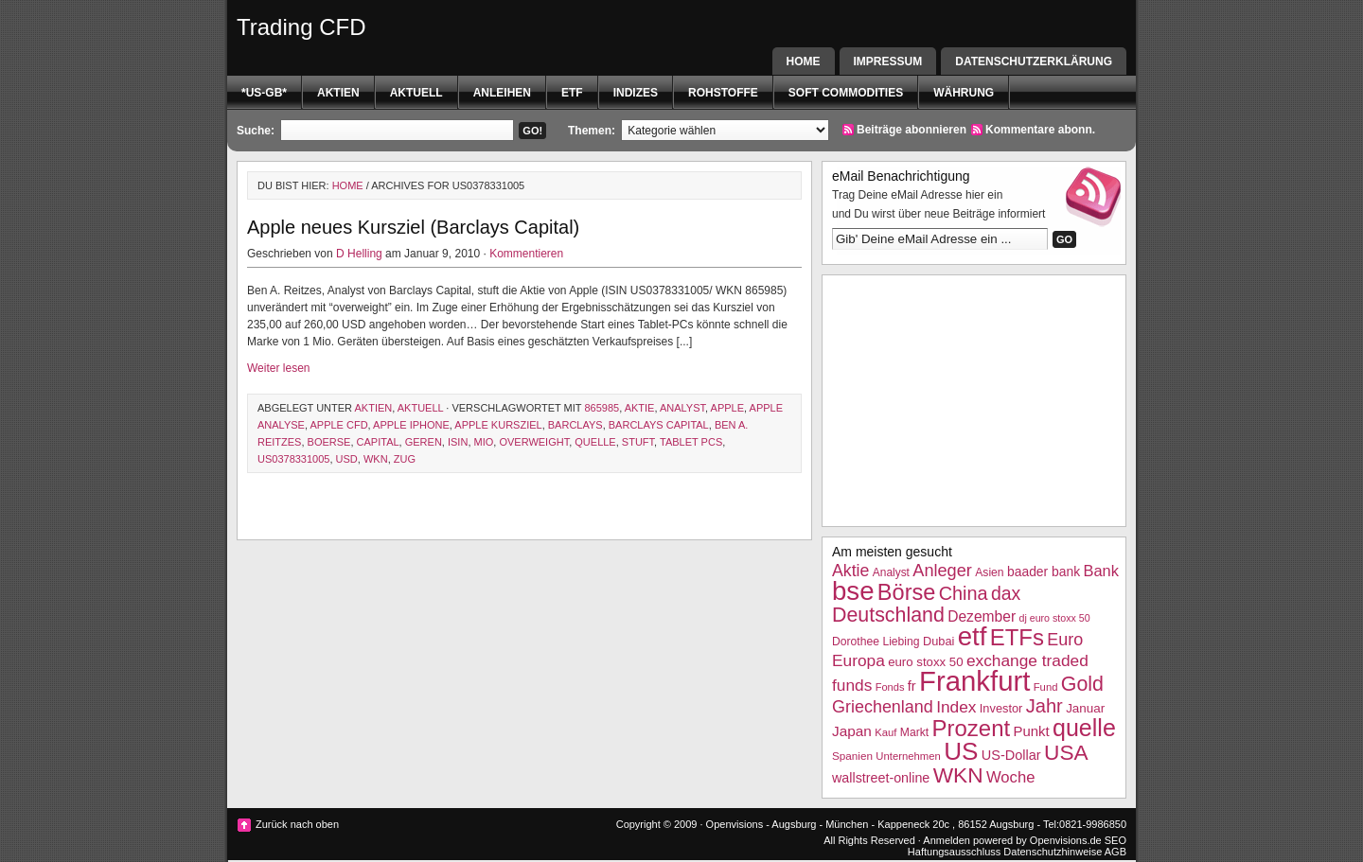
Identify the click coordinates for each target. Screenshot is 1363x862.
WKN (375, 459)
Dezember (981, 616)
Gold (1082, 684)
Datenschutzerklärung (1033, 61)
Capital (378, 442)
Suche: (255, 130)
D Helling (359, 253)
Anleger (942, 570)
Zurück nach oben (297, 824)
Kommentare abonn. (1040, 129)
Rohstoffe (723, 92)
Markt (914, 732)
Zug (405, 459)
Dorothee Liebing (876, 641)
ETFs (1017, 637)
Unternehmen (908, 756)
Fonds (890, 687)
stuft (638, 442)
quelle (595, 442)
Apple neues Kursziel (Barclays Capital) (413, 227)
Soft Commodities (845, 92)
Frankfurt (974, 680)
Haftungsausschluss (954, 851)
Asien (989, 572)
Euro (1065, 639)
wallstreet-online (880, 777)
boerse (329, 442)
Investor (1001, 708)
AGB (1115, 851)
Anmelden (946, 840)
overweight (534, 442)
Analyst (682, 407)
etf (572, 92)
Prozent (971, 728)
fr (912, 686)
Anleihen (502, 92)
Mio (484, 442)
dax (1005, 593)
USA (1066, 752)
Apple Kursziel (497, 425)
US (961, 751)
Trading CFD (301, 27)
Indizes (635, 92)
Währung (963, 92)
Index (956, 706)
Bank (1100, 570)
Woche (1011, 777)
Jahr (1044, 705)
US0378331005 (293, 459)
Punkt (1031, 731)
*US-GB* (264, 92)
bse (853, 591)
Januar (1085, 708)
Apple (727, 407)
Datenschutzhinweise (1052, 851)
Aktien (338, 92)
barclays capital (659, 425)
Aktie (640, 407)
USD (347, 459)
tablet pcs (691, 442)
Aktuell (416, 92)
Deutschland (888, 615)
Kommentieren (526, 253)
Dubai (938, 641)
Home (804, 61)
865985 (601, 407)
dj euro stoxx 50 (1053, 618)
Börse (906, 592)
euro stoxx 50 (925, 662)
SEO (1115, 840)
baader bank (1043, 571)
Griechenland (882, 706)
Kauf (885, 732)
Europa (858, 660)
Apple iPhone (411, 425)
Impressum (888, 61)
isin (458, 442)
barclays (575, 425)
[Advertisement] (974, 398)
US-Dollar (1011, 755)
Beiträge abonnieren (911, 129)
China (963, 593)
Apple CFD (338, 425)
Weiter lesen (278, 368)
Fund (1046, 687)
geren (423, 442)
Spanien (852, 755)
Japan (852, 731)
